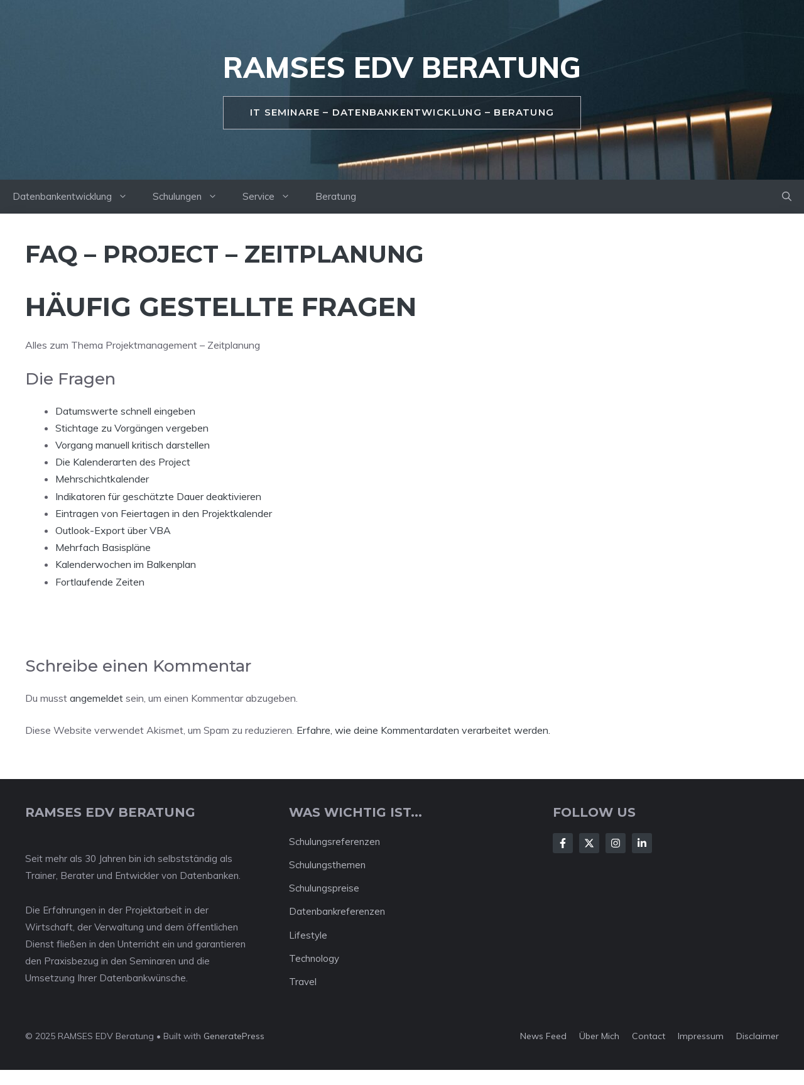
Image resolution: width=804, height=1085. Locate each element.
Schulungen (191, 197)
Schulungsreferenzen (334, 842)
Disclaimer (757, 1036)
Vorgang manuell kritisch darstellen (132, 445)
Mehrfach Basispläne (103, 547)
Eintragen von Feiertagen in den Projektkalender (163, 513)
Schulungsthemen (327, 865)
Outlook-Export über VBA (113, 530)
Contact (648, 1036)
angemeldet (96, 698)
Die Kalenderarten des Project (122, 461)
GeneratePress (234, 1036)
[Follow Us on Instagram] (616, 843)
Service (272, 197)
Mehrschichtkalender (102, 478)
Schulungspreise (324, 888)
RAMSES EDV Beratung (402, 67)
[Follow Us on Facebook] (563, 843)
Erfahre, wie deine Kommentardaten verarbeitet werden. (423, 730)
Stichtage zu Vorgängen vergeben (132, 428)
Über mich (599, 1036)
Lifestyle (308, 935)
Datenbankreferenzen (337, 911)
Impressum (701, 1036)
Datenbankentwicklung (76, 197)
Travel (303, 982)
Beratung (335, 196)
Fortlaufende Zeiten (99, 581)
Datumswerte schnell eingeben (125, 411)
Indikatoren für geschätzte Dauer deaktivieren (158, 496)
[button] (786, 197)
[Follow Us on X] (589, 843)
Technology (314, 958)
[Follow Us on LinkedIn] (642, 843)
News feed (543, 1036)
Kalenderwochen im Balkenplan (125, 564)
